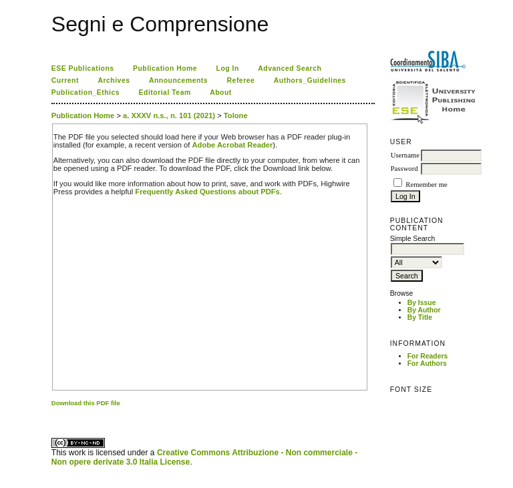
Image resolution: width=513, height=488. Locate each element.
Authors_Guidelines (310, 80)
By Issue (421, 302)
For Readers (427, 356)
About (221, 92)
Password (404, 168)
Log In (227, 68)
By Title (419, 317)
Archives (114, 80)
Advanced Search (289, 68)
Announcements (178, 80)
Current (65, 80)
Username (405, 155)
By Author (424, 310)
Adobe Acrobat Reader (232, 145)
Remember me (426, 184)
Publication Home (165, 68)
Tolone (236, 115)
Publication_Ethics (85, 92)
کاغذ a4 (52, 414)
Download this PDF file (85, 403)
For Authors (427, 363)
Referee (241, 80)
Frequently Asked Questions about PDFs (207, 192)
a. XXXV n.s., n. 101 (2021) (169, 115)
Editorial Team (165, 92)
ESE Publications (82, 68)
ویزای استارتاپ (54, 414)
